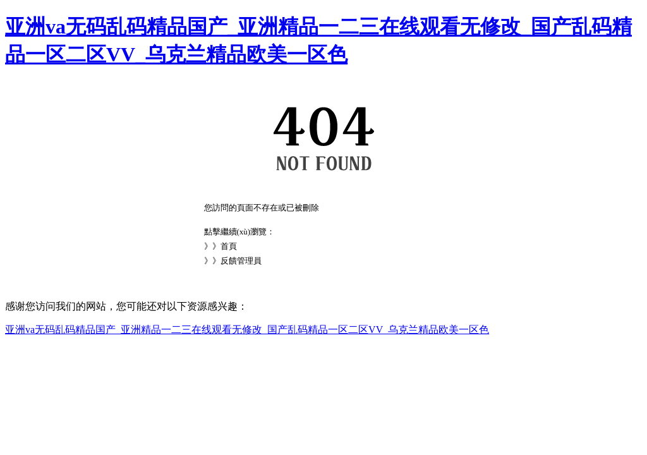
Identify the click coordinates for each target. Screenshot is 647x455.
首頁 (229, 246)
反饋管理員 (241, 260)
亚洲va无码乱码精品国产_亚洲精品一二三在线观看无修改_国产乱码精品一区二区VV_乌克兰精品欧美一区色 (247, 329)
